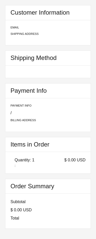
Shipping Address (24, 33)
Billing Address (23, 120)
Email (14, 27)
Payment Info (20, 105)
